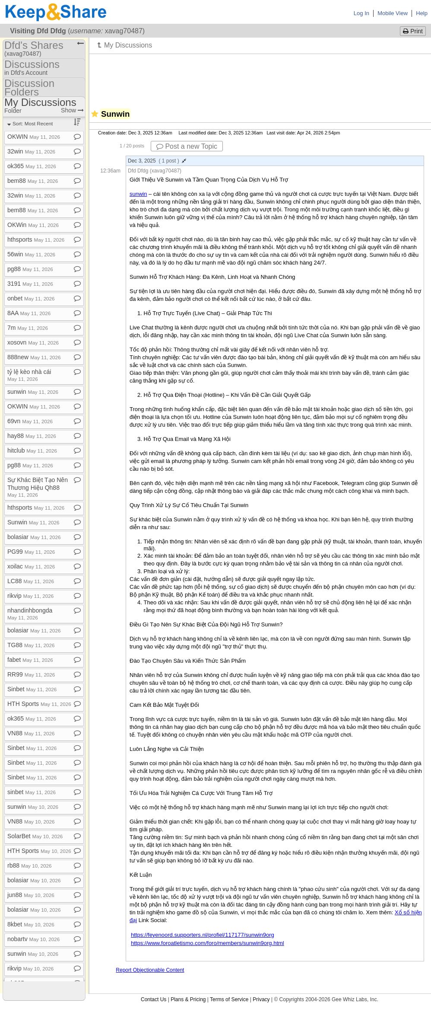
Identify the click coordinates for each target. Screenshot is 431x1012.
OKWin (33, 224)
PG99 (31, 551)
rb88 (29, 865)
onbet (31, 298)
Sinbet (32, 689)
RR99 (31, 674)
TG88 (31, 645)
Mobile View (392, 13)
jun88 (30, 894)
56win (31, 254)
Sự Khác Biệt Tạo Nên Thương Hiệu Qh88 (37, 487)
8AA (29, 313)
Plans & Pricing (188, 999)
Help (422, 13)
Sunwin (33, 522)
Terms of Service (229, 999)
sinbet (31, 792)
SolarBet (35, 836)
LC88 (30, 581)
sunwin (32, 391)
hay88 (31, 435)
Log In (361, 13)
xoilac (31, 566)
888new (34, 357)
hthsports (35, 239)
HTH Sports (39, 703)
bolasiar (34, 536)
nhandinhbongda (29, 613)
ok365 (31, 166)
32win (31, 151)
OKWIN (33, 136)
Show (72, 110)
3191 (30, 283)
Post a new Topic (186, 146)
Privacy (261, 999)
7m (27, 327)
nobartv (33, 938)
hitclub (32, 450)
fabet (30, 659)
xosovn (33, 342)
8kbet (30, 924)
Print (413, 31)
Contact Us (153, 999)
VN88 (31, 733)
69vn (30, 421)
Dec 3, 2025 (157, 161)
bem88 (32, 180)
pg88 (30, 268)
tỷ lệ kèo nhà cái (29, 375)
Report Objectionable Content (150, 970)
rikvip (30, 595)
